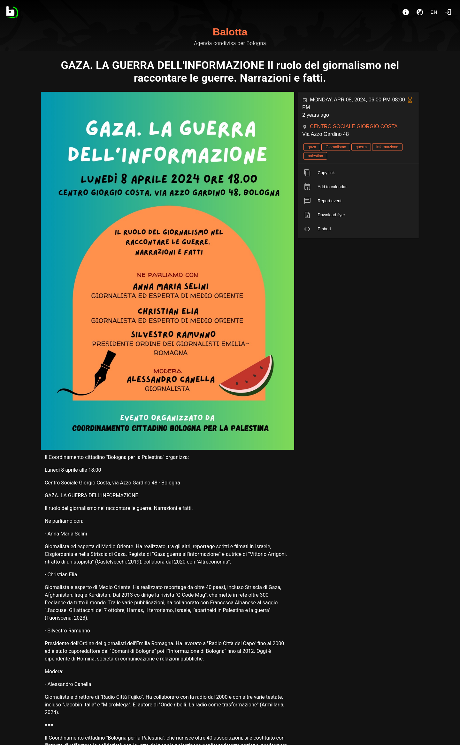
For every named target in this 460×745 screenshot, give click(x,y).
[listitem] (358, 172)
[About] (406, 12)
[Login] (448, 12)
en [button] (434, 12)
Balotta (230, 32)
